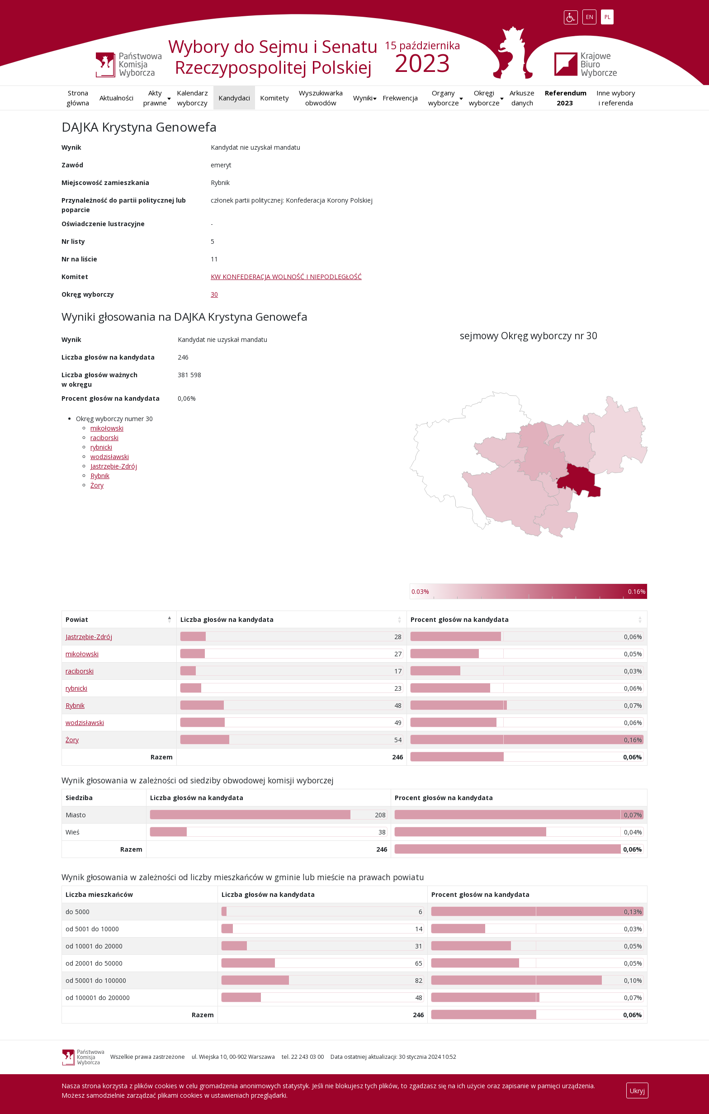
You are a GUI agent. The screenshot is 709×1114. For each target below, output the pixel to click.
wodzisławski (109, 456)
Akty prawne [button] (155, 98)
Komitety (274, 97)
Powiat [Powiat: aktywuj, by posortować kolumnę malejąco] (77, 619)
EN (591, 15)
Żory (97, 485)
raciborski (104, 437)
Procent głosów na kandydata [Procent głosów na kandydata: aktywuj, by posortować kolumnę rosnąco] (460, 619)
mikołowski (106, 428)
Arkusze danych (522, 98)
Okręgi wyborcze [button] (484, 98)
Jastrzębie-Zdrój (113, 466)
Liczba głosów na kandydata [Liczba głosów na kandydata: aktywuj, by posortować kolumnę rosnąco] (227, 619)
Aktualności (116, 97)
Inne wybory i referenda (615, 98)
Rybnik (99, 475)
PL (609, 15)
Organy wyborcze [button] (443, 98)
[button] (363, 98)
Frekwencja (400, 97)
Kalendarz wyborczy (192, 98)
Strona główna (77, 98)
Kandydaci (234, 97)
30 (214, 294)
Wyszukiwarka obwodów (321, 98)
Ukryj (637, 1090)
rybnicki (101, 447)
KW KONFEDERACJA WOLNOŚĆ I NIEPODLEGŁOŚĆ (286, 276)
